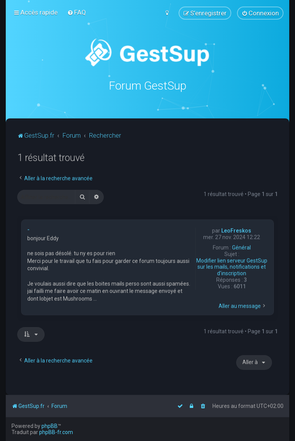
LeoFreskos (236, 230)
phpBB (49, 426)
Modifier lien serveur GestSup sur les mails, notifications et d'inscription (231, 266)
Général (241, 247)
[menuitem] (76, 12)
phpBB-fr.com (56, 432)
